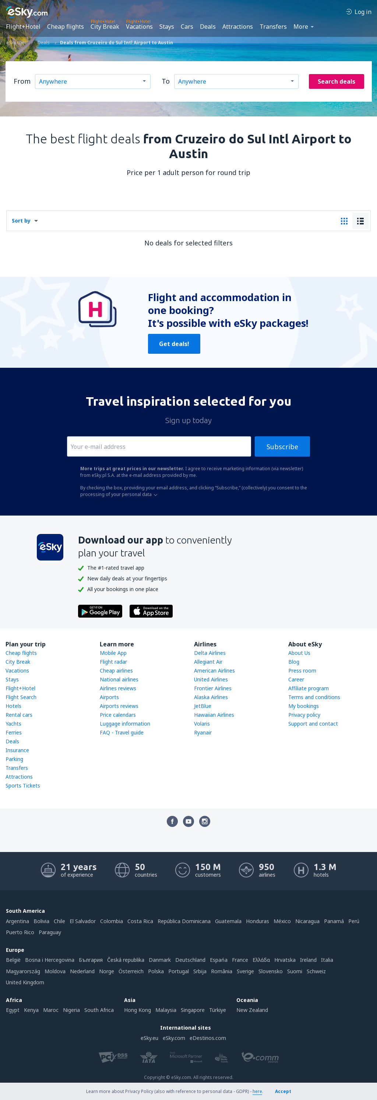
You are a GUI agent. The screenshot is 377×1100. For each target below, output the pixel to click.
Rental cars (19, 714)
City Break (105, 26)
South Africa (99, 1009)
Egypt (13, 1009)
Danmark (160, 959)
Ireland (308, 959)
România (221, 971)
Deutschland (190, 959)
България (91, 959)
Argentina (17, 921)
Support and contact (313, 723)
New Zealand (252, 1009)
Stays (166, 26)
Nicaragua (307, 921)
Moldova (55, 971)
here (257, 1091)
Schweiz (316, 971)
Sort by (21, 220)
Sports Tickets (23, 785)
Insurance (17, 750)
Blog (293, 661)
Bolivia (41, 921)
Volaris (202, 723)
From (22, 81)
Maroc (51, 1009)
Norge (106, 971)
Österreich (131, 971)
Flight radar (113, 661)
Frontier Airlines (213, 688)
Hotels (13, 705)
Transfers (273, 26)
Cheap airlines (116, 670)
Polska (156, 971)
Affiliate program (308, 688)
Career (296, 679)
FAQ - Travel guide (122, 732)
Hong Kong (137, 1009)
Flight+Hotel (23, 26)
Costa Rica (140, 921)
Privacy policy (304, 714)
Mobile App (113, 652)
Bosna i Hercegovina (49, 959)
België (13, 959)
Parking (14, 758)
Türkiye (217, 1009)
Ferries (14, 732)
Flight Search (21, 697)
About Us (299, 652)
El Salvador (83, 921)
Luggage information (125, 723)
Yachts (13, 723)
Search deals (336, 81)
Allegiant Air (208, 661)
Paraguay (50, 932)
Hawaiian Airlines (214, 714)
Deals (208, 26)
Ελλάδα (261, 959)
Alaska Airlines (211, 697)
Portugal (178, 971)
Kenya (31, 1009)
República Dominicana (184, 921)
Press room (302, 670)
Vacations (139, 26)
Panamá (334, 921)
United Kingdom (25, 982)
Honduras (257, 921)
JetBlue (202, 705)
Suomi (294, 971)
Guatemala (228, 921)
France (240, 959)
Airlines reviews (118, 688)
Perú (353, 921)
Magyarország (23, 971)
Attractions (237, 26)
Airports (109, 697)
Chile (59, 921)
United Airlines (211, 679)
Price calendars (118, 714)
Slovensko (270, 971)
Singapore (193, 1009)
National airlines (119, 679)
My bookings (303, 705)
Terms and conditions (314, 697)
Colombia (111, 921)
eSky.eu (149, 1037)
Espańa (219, 959)
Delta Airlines (210, 652)
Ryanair (203, 732)
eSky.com (174, 1037)
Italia (327, 959)
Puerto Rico (20, 932)
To (166, 81)
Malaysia (165, 1009)
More (300, 26)
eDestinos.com (208, 1037)
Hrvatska (285, 959)
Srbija (200, 971)
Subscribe (282, 446)
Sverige (245, 971)
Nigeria (71, 1009)
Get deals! (174, 344)
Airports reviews (119, 705)
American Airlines (214, 670)
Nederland (82, 971)
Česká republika (125, 959)
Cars (187, 26)
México (282, 921)
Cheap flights (65, 26)
